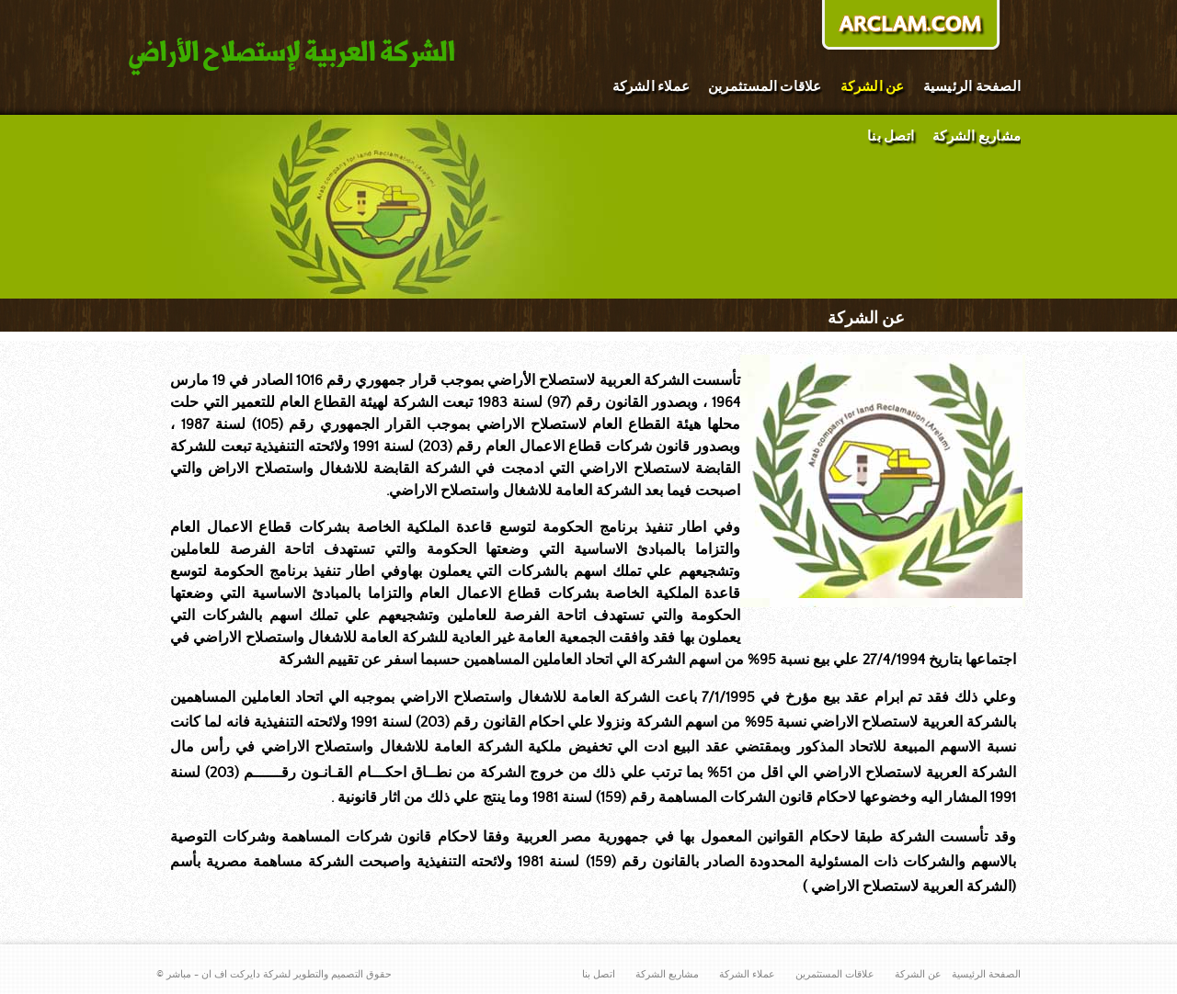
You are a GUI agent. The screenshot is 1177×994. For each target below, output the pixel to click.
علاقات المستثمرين (765, 87)
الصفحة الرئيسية (972, 87)
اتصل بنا (890, 136)
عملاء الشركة (651, 87)
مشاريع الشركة (976, 136)
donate (910, 26)
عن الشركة (872, 87)
